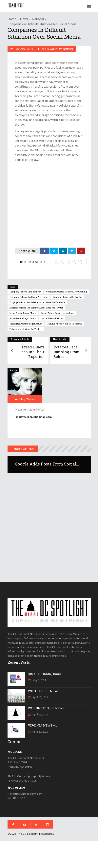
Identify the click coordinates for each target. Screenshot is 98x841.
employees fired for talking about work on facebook (37, 302)
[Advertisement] (49, 192)
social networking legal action (26, 323)
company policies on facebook (25, 291)
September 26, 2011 (24, 48)
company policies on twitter (67, 296)
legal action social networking (57, 312)
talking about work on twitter (26, 328)
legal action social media (23, 312)
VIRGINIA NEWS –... (42, 725)
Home (12, 19)
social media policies (52, 318)
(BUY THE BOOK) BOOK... (45, 674)
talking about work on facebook (64, 323)
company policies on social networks (29, 296)
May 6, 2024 (39, 680)
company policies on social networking (66, 291)
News (24, 19)
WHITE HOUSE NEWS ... (45, 691)
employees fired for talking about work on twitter (36, 307)
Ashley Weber (49, 48)
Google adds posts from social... (47, 464)
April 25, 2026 (40, 697)
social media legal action (23, 318)
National (38, 19)
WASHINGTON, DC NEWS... (47, 708)
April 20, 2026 (40, 731)
